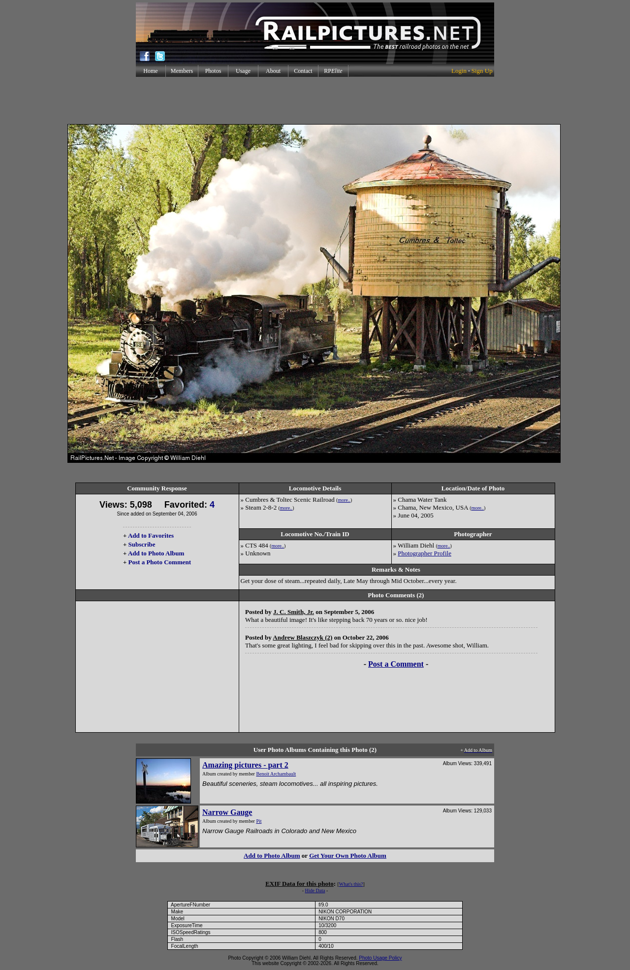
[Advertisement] (315, 100)
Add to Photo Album (156, 553)
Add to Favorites (151, 535)
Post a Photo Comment (159, 562)
